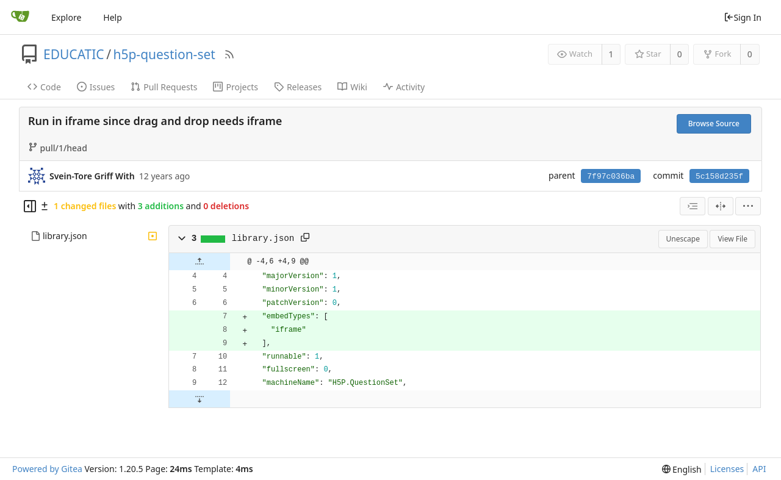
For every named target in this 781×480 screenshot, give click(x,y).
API (759, 469)
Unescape (683, 239)
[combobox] (692, 206)
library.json (65, 236)
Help (112, 17)
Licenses (727, 469)
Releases (298, 87)
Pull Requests (164, 87)
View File (732, 239)
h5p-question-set (164, 54)
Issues (96, 87)
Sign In (742, 17)
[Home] (20, 17)
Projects (235, 87)
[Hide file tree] (30, 206)
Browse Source (714, 123)
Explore (66, 17)
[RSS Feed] (229, 54)
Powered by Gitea (47, 469)
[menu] (748, 206)
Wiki (352, 87)
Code (44, 87)
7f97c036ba (611, 176)
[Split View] (720, 206)
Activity (404, 87)
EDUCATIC (73, 54)
